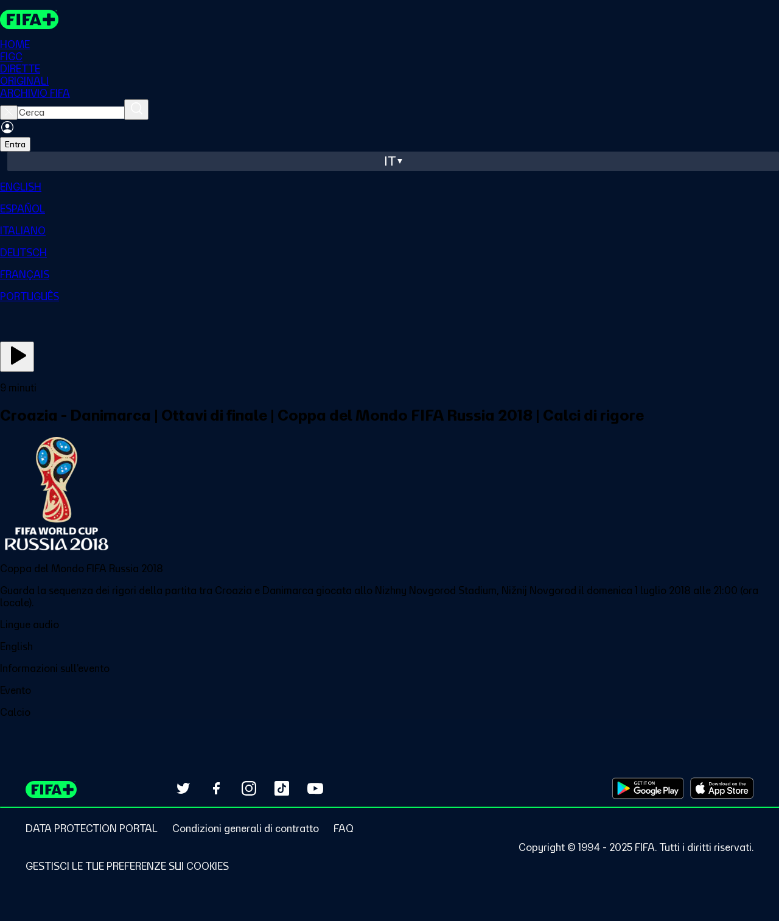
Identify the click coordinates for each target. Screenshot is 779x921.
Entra (15, 144)
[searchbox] (71, 113)
